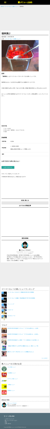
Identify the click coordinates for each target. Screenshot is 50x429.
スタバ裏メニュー (11, 367)
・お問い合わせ (7, 423)
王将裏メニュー (11, 390)
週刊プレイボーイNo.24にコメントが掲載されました (20, 351)
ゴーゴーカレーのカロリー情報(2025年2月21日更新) (20, 292)
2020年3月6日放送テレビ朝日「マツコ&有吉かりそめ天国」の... (23, 340)
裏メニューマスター (12, 403)
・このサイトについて (9, 419)
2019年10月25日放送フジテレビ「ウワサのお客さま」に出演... (23, 328)
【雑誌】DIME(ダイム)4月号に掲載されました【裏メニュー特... (23, 346)
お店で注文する (8, 167)
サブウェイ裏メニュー (12, 378)
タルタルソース (11, 315)
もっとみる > (45, 358)
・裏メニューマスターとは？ (10, 420)
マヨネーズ (10, 310)
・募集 (5, 422)
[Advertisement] (25, 19)
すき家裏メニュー (11, 373)
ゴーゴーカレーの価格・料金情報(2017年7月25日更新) (21, 298)
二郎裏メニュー (11, 384)
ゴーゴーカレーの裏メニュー (13, 39)
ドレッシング (10, 304)
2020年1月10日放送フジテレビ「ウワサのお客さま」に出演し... (23, 334)
